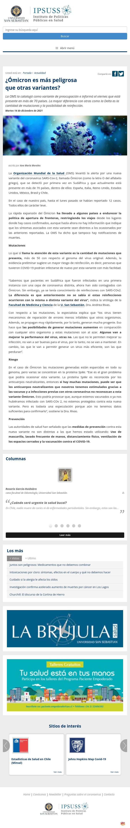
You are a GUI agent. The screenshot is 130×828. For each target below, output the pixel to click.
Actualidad (40, 73)
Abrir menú (65, 48)
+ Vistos (14, 558)
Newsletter (55, 794)
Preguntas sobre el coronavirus (82, 794)
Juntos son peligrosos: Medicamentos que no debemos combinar (50, 565)
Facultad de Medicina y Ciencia (31, 305)
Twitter (121, 73)
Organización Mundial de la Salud (39, 173)
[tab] (14, 558)
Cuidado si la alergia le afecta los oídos (34, 579)
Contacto (109, 794)
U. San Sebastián (72, 305)
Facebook (115, 73)
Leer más (64, 535)
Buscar (65, 36)
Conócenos (39, 794)
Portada (27, 73)
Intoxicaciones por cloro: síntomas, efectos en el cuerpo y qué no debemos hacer (60, 572)
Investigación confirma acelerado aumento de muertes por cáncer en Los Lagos (59, 587)
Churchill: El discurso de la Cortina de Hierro (37, 594)
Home (26, 794)
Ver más (57, 771)
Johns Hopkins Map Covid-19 (87, 759)
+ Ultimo (30, 558)
